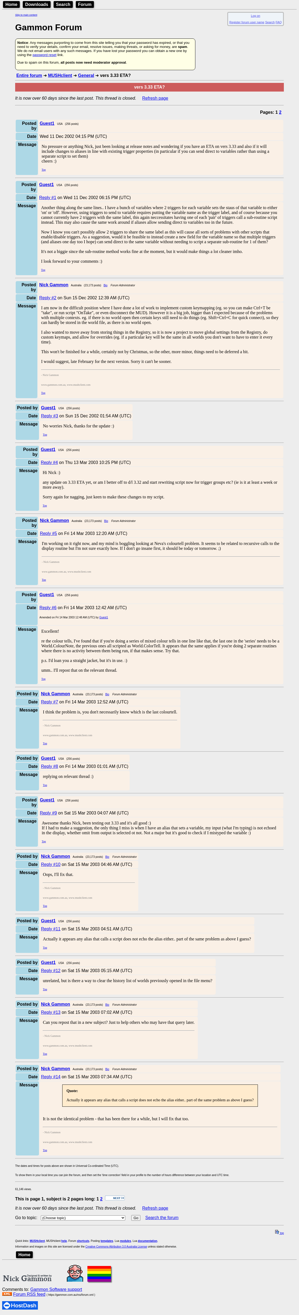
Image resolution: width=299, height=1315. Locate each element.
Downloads (36, 4)
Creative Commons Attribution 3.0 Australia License (116, 1246)
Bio (105, 285)
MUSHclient (60, 75)
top (279, 1233)
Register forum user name (246, 22)
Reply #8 (49, 766)
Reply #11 (50, 929)
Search (63, 4)
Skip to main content (26, 15)
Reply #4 (49, 462)
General (86, 75)
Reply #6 (48, 607)
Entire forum (29, 75)
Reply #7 (49, 702)
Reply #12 (50, 970)
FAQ (279, 22)
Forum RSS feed (29, 1294)
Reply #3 (49, 416)
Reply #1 (47, 197)
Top (44, 169)
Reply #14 (50, 1076)
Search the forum (162, 1217)
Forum (85, 4)
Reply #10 (50, 864)
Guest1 (103, 617)
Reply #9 (48, 813)
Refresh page (155, 98)
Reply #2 (47, 298)
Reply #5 (48, 533)
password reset (44, 55)
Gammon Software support (56, 1289)
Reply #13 (50, 1012)
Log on (255, 15)
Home (11, 4)
